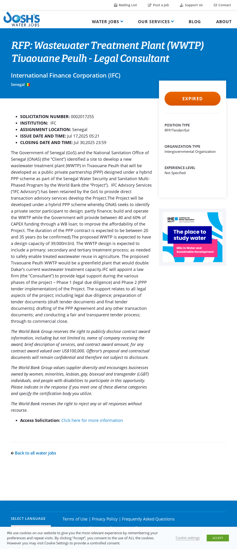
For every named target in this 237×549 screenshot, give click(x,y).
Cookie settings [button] (188, 537)
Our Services (154, 21)
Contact (222, 5)
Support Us (191, 5)
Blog (195, 21)
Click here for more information (92, 420)
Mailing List (125, 5)
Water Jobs (105, 21)
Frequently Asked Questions (148, 519)
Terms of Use (74, 519)
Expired (192, 99)
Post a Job (158, 5)
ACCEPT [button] (217, 538)
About (224, 21)
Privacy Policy (105, 519)
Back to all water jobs (33, 453)
